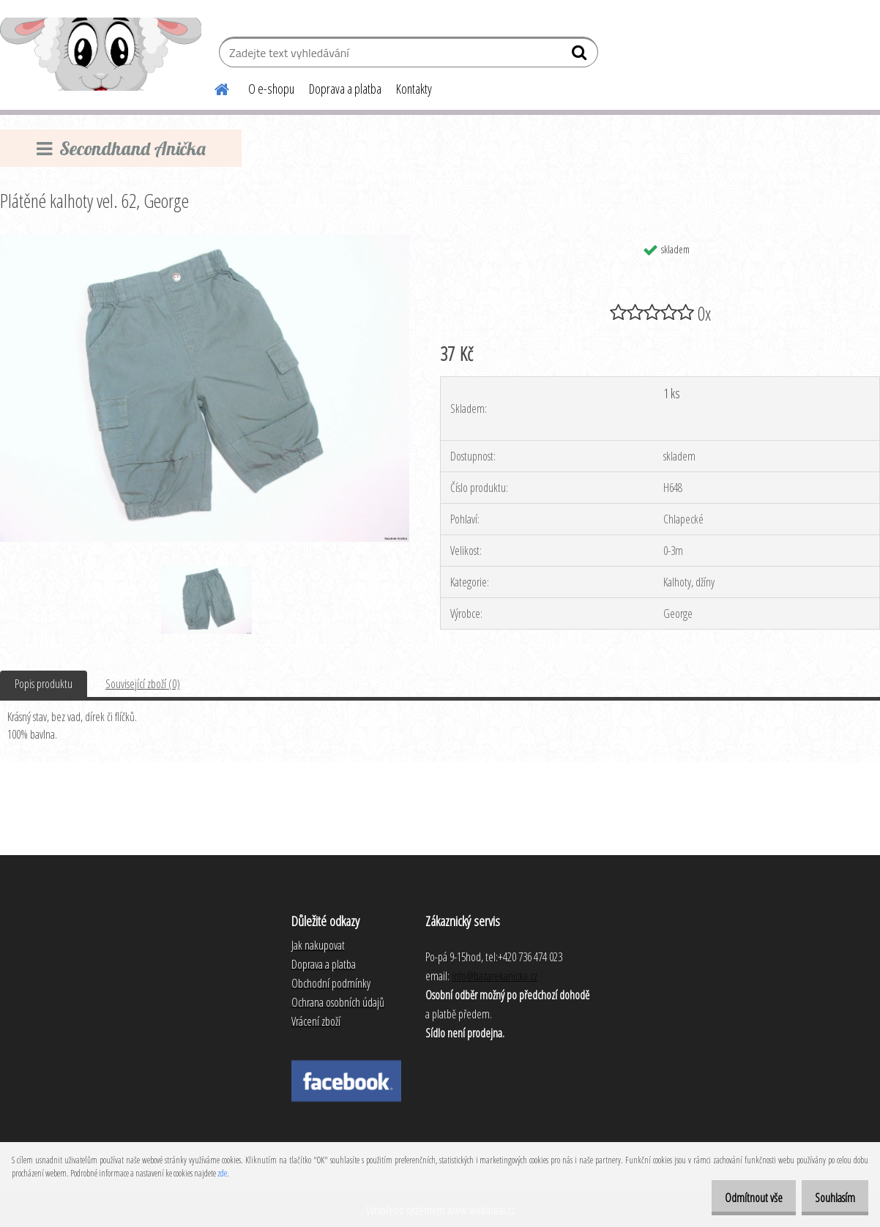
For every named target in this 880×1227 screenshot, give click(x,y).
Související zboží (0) (142, 684)
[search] (580, 55)
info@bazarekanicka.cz (494, 976)
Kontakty (414, 88)
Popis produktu (43, 684)
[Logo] (100, 54)
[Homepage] (213, 87)
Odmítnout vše (738, 1198)
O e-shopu (271, 88)
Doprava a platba (345, 88)
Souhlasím (830, 1198)
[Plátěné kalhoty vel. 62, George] (204, 241)
